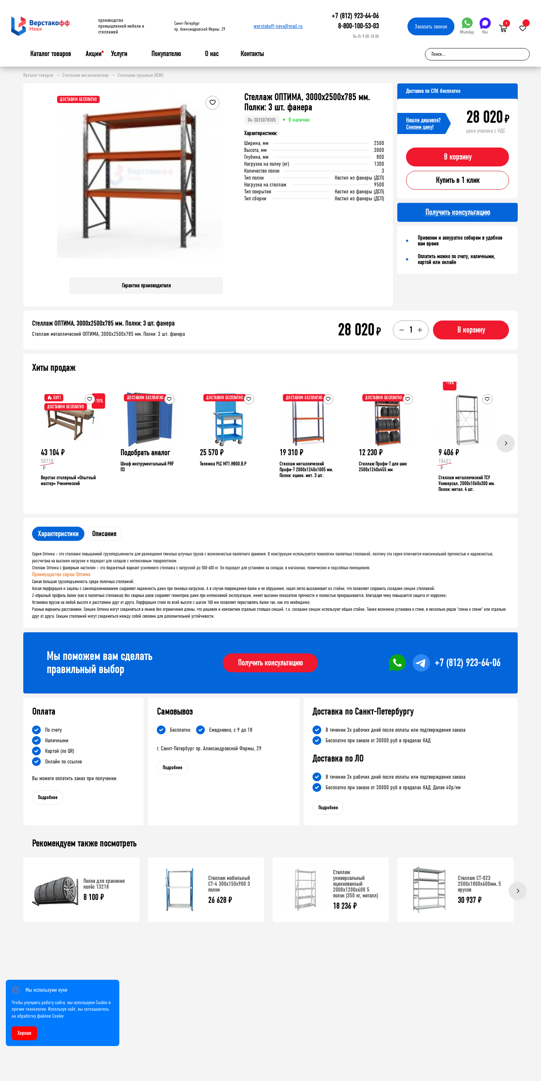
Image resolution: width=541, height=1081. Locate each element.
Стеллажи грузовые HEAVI (140, 75)
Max (485, 26)
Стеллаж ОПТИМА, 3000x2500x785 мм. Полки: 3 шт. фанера (103, 323)
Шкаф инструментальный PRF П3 (147, 467)
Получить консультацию (270, 663)
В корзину (458, 157)
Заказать (431, 26)
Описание (104, 533)
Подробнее (47, 797)
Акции (93, 53)
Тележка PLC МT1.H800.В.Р (223, 464)
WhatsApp (467, 26)
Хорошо (24, 1033)
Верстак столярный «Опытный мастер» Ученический (68, 481)
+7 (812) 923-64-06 (355, 15)
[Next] (506, 443)
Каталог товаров (50, 54)
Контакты (252, 53)
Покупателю (166, 54)
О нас (212, 54)
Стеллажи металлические (85, 75)
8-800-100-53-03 (358, 26)
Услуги (119, 54)
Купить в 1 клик (458, 180)
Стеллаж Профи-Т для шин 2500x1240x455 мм (383, 467)
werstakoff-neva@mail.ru (278, 26)
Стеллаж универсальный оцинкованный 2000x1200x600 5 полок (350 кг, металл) (355, 884)
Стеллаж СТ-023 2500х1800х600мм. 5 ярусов (479, 883)
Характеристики (58, 533)
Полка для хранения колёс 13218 (103, 883)
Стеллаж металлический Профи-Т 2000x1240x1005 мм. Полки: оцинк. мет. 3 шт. (306, 470)
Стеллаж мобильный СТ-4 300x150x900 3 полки (229, 883)
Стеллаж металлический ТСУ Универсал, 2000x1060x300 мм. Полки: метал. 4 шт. (466, 483)
